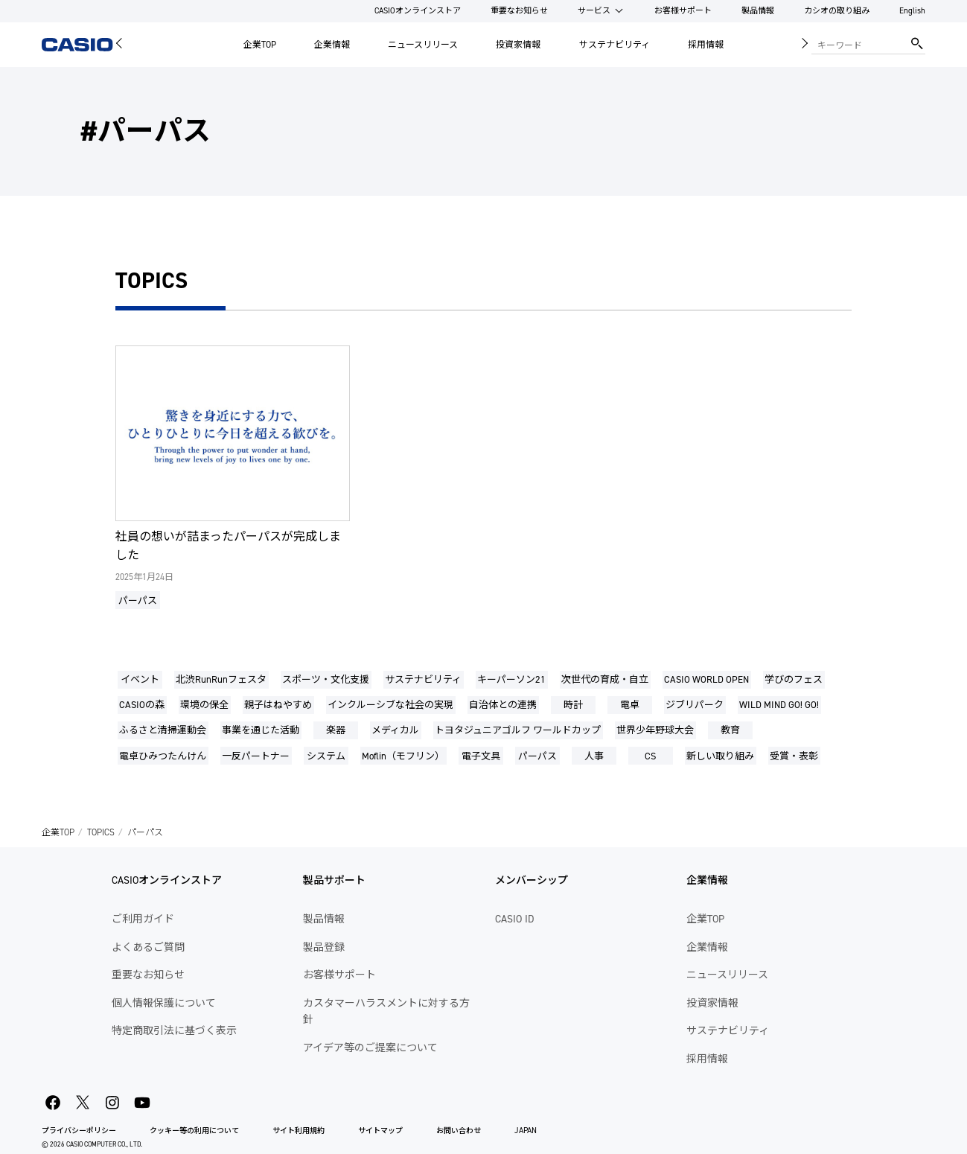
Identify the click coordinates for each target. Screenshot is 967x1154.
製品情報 (757, 10)
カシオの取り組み (836, 10)
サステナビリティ (614, 45)
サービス (594, 10)
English (912, 10)
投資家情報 (518, 45)
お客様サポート (683, 10)
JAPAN (525, 1130)
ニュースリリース (423, 45)
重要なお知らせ (519, 10)
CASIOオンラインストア (417, 10)
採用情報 (706, 45)
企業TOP (259, 45)
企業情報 (332, 45)
